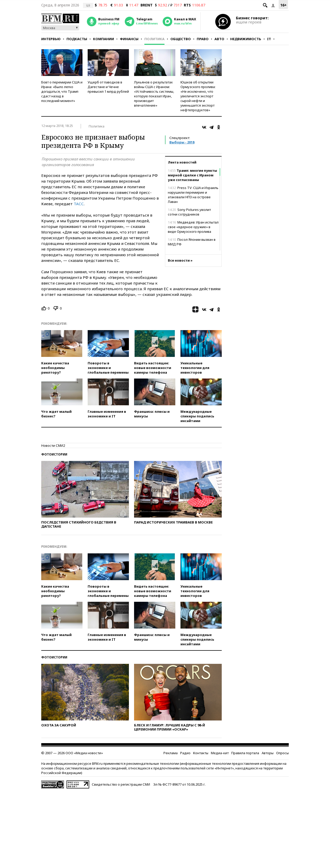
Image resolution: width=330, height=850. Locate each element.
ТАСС (79, 203)
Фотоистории (54, 454)
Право (203, 39)
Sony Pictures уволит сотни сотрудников (189, 212)
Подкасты (77, 39)
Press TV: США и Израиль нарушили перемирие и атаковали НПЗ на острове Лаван (193, 194)
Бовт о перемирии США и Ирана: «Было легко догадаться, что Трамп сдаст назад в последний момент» (61, 91)
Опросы (282, 753)
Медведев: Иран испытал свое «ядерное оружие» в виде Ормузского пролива (193, 227)
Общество (180, 39)
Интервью (51, 39)
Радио (185, 753)
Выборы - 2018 (181, 142)
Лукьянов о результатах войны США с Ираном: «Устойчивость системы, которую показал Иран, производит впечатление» (154, 94)
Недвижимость (245, 39)
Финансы (129, 39)
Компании (103, 39)
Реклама (170, 753)
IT (269, 39)
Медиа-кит (220, 753)
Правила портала (245, 753)
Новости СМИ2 (53, 445)
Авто (219, 39)
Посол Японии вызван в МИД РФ (192, 241)
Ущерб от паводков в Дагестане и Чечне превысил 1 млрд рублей (108, 87)
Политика (154, 39)
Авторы (268, 753)
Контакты (200, 753)
